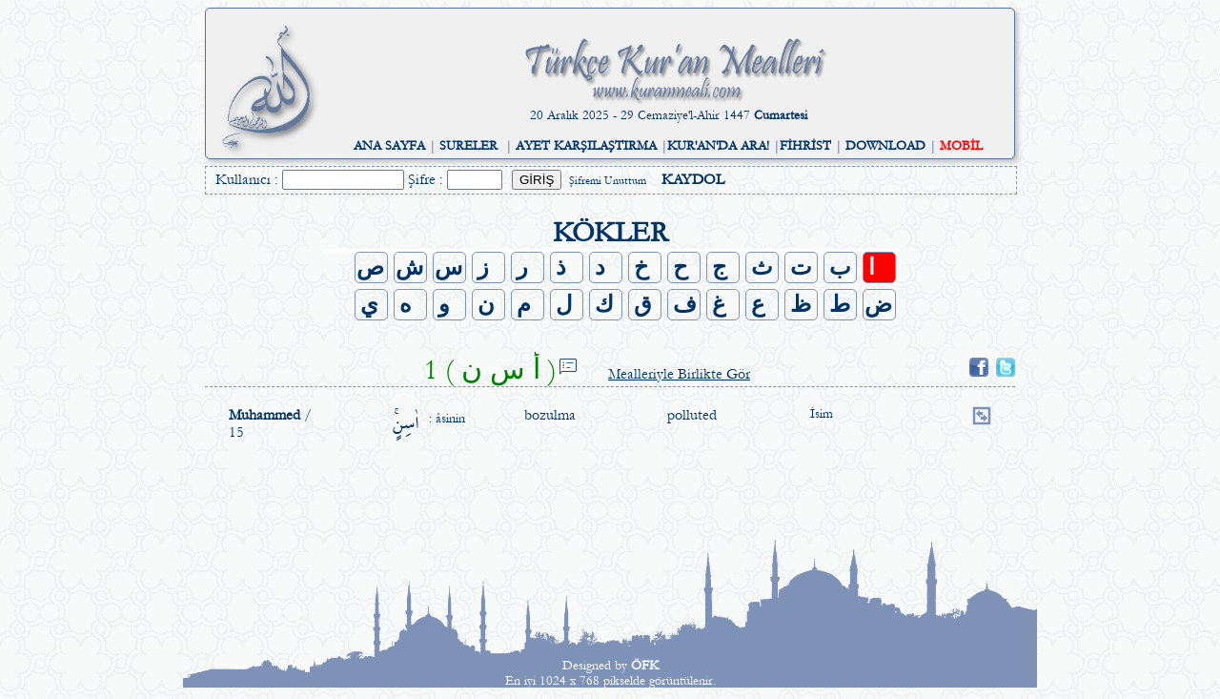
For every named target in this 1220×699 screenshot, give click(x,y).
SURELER (468, 146)
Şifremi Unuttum (607, 181)
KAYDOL (692, 179)
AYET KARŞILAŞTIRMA (586, 146)
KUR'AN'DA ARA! (718, 146)
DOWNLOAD (885, 146)
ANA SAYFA (389, 146)
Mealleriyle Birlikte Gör (679, 373)
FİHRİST (805, 146)
